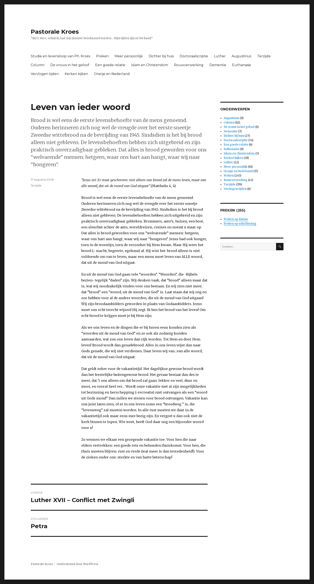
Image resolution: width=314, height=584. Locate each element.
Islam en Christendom (149, 65)
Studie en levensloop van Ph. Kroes (60, 56)
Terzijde (264, 56)
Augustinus (241, 56)
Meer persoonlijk (129, 56)
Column (37, 65)
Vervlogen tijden (45, 74)
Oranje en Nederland (112, 74)
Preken (102, 56)
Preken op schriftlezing (240, 223)
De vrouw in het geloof (69, 65)
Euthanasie (241, 65)
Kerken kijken (76, 74)
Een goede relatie (110, 65)
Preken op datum (236, 219)
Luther (220, 56)
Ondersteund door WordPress (77, 564)
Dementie (217, 65)
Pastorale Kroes (55, 31)
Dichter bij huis (161, 56)
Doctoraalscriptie (194, 56)
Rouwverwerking (188, 65)
